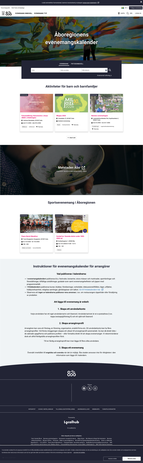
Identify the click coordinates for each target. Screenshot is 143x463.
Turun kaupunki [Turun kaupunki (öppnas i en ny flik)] (5, 8)
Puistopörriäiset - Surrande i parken (74, 442)
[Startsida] (6, 13)
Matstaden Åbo (69, 167)
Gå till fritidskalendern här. (90, 290)
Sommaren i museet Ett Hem (67, 438)
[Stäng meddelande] (141, 2)
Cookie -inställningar (45, 409)
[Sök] (129, 13)
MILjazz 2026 (47, 440)
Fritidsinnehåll (77, 64)
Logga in (138, 13)
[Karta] (121, 13)
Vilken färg (80, 438)
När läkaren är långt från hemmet (95, 438)
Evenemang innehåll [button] (23, 13)
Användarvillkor (83, 409)
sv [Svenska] (124, 7)
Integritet (31, 409)
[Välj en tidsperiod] (106, 70)
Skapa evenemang (136, 8)
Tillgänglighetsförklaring (65, 409)
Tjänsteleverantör (108, 409)
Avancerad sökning (103, 75)
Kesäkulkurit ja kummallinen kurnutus (96, 442)
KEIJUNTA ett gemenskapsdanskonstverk (87, 440)
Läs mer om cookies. (79, 452)
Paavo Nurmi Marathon (55, 442)
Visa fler (72, 137)
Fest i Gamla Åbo (36, 438)
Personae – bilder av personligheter (63, 440)
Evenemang (64, 64)
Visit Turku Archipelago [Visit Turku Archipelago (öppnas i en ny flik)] (17, 8)
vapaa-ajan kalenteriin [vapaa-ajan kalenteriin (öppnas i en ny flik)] (90, 3)
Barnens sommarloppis (50, 438)
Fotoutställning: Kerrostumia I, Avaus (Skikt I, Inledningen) (77, 444)
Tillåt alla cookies (131, 458)
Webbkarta (95, 409)
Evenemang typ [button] (40, 13)
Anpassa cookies (112, 458)
